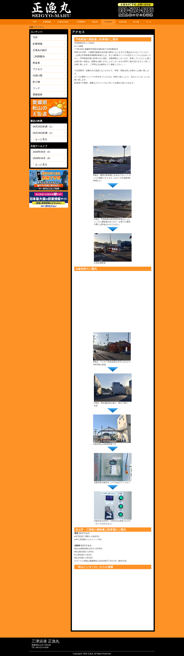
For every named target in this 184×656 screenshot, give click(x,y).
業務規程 (37, 94)
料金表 (95, 22)
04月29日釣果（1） (43, 126)
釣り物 (136, 22)
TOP (35, 22)
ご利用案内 (80, 22)
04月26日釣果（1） (43, 133)
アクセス (108, 22)
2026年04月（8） (42, 158)
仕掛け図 (122, 22)
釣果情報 (47, 22)
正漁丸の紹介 (63, 22)
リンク (148, 22)
